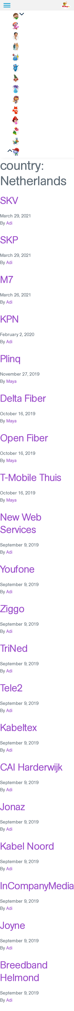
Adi (9, 223)
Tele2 (11, 688)
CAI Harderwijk (31, 767)
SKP (9, 240)
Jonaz (12, 806)
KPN (9, 319)
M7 (6, 279)
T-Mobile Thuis (30, 477)
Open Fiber (24, 438)
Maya (11, 381)
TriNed (13, 648)
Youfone (17, 569)
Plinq (10, 358)
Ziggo (12, 608)
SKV (9, 200)
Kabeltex (18, 727)
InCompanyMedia (37, 886)
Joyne (12, 925)
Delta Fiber (23, 398)
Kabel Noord (27, 846)
